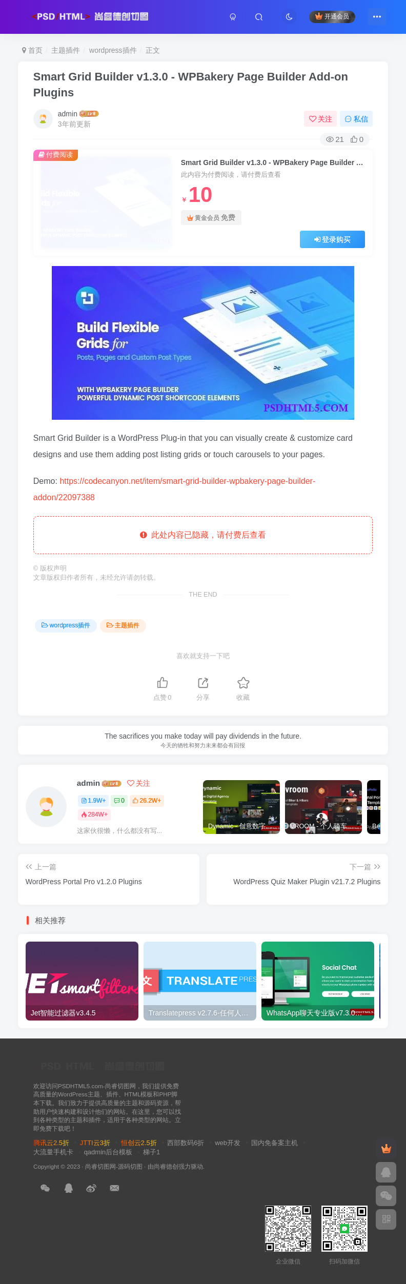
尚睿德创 (166, 1166)
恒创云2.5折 (139, 1143)
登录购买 (332, 239)
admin (67, 114)
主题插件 (65, 50)
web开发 (227, 1143)
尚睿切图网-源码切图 (114, 1166)
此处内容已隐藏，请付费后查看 (203, 535)
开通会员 (331, 17)
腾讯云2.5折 (51, 1143)
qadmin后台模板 (108, 1152)
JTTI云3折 (95, 1143)
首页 (32, 50)
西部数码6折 (185, 1143)
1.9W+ (93, 800)
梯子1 (151, 1152)
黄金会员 (211, 217)
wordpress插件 (113, 50)
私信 (356, 119)
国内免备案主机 (274, 1143)
